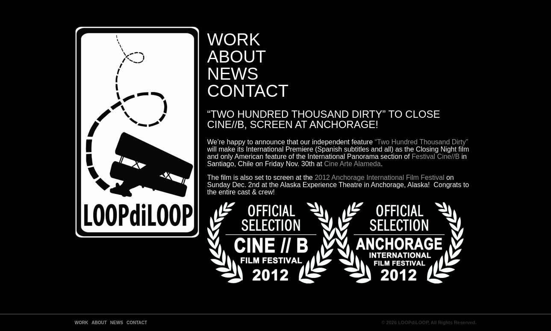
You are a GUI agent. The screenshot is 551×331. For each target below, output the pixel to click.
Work (233, 39)
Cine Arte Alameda (352, 163)
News (233, 73)
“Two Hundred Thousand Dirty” (421, 142)
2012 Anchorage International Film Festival (379, 177)
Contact (248, 90)
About (236, 56)
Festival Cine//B (436, 156)
